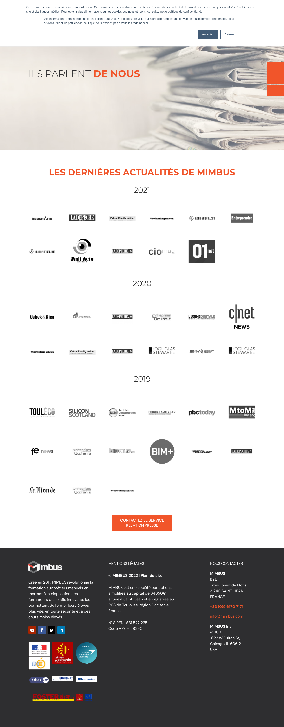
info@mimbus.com (226, 616)
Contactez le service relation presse (142, 523)
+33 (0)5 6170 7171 (226, 606)
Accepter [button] (207, 34)
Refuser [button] (230, 34)
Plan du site (152, 575)
